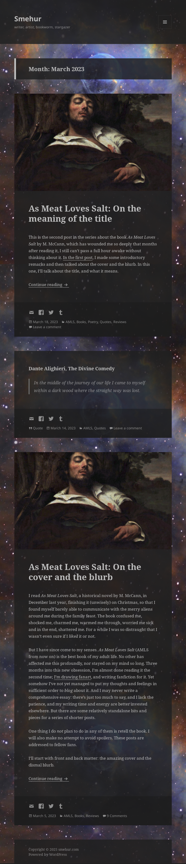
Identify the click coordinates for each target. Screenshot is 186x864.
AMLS (70, 321)
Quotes (105, 321)
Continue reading (49, 284)
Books (81, 321)
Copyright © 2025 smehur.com (54, 849)
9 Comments (117, 815)
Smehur (27, 18)
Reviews (119, 321)
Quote (38, 428)
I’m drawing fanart (72, 677)
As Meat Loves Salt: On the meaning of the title (85, 213)
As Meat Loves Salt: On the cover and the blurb (85, 572)
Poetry (93, 321)
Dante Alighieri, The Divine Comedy (72, 368)
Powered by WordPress (48, 854)
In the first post (78, 257)
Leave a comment (47, 327)
